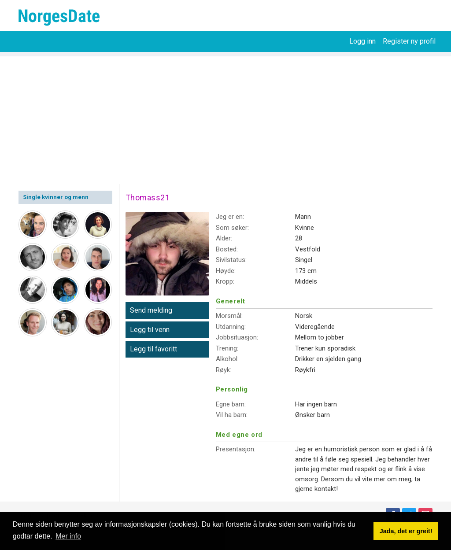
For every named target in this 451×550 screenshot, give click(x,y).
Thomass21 (148, 197)
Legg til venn (150, 329)
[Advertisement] (225, 118)
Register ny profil (409, 41)
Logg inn (362, 41)
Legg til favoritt (153, 349)
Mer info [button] (68, 536)
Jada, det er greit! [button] (406, 531)
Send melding (151, 310)
